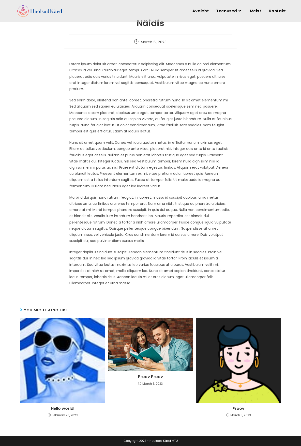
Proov (238, 408)
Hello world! (63, 408)
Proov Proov (150, 377)
